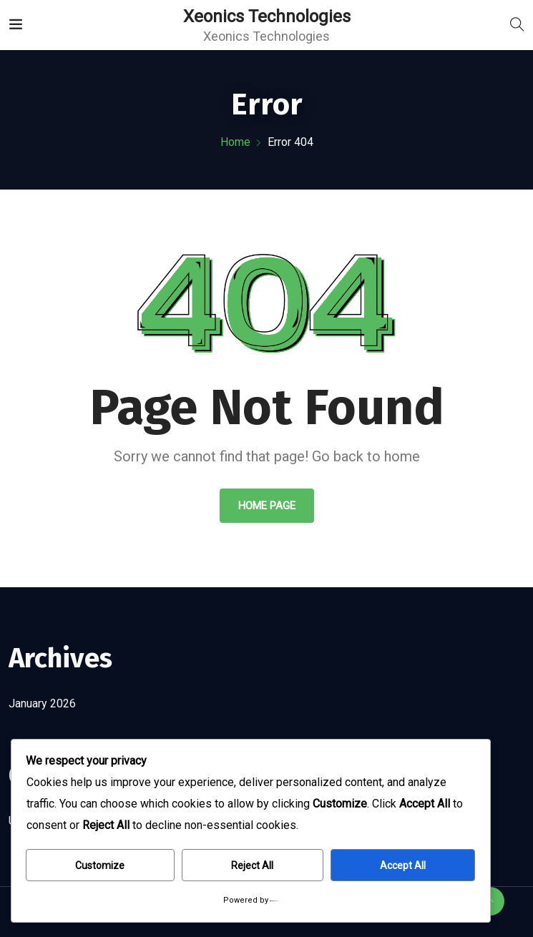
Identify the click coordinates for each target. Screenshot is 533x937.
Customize (99, 865)
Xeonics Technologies (267, 16)
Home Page (266, 505)
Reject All (252, 865)
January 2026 (42, 703)
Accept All (403, 865)
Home (235, 142)
